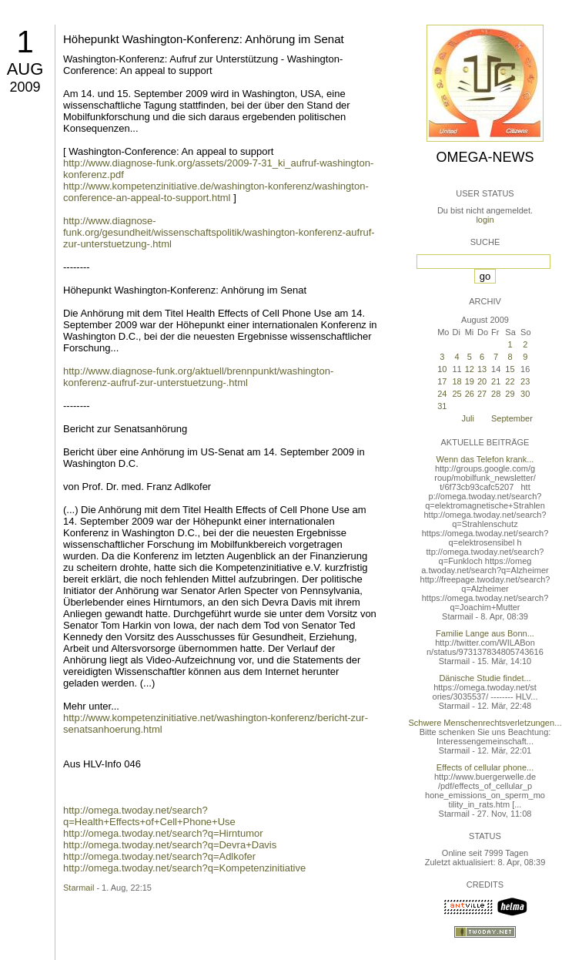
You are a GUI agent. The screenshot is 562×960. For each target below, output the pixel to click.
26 (469, 393)
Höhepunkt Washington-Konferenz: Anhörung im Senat (203, 38)
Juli (467, 418)
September (512, 418)
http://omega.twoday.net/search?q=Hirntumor (163, 833)
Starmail (78, 887)
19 (469, 381)
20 (482, 381)
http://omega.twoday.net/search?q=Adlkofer (159, 856)
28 (495, 393)
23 (525, 381)
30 (525, 393)
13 (482, 369)
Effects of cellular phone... (485, 767)
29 (509, 393)
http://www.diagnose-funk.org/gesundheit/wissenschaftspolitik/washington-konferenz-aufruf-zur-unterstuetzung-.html (219, 232)
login (484, 219)
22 (509, 381)
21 (495, 381)
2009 (24, 87)
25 (456, 393)
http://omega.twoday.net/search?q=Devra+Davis (169, 845)
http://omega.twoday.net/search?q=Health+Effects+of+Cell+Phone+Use (149, 815)
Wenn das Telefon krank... (485, 459)
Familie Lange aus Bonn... (485, 633)
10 (442, 369)
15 (509, 369)
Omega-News (485, 157)
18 (456, 381)
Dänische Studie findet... (484, 678)
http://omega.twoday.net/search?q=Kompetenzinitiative (184, 868)
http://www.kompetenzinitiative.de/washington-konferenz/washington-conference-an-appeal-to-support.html (216, 191)
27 (482, 393)
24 (442, 393)
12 (469, 369)
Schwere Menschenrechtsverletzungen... (485, 722)
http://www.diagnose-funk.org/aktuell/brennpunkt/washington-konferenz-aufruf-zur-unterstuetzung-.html (198, 376)
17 (442, 381)
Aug (25, 69)
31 (442, 406)
